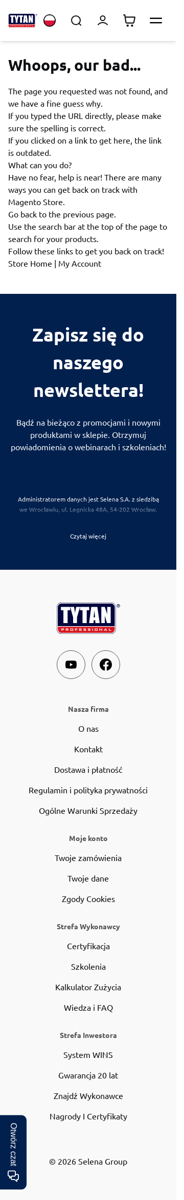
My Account (79, 263)
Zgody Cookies (88, 898)
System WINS (88, 1054)
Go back (22, 214)
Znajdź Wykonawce (88, 1095)
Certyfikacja (88, 946)
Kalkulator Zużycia (88, 987)
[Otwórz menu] (156, 20)
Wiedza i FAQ (88, 1007)
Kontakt (88, 749)
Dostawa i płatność (88, 769)
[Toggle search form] (76, 20)
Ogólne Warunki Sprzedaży (88, 810)
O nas (88, 728)
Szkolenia (88, 966)
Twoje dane (88, 878)
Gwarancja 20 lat (88, 1075)
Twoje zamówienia (88, 857)
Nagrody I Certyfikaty (88, 1116)
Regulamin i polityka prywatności (88, 790)
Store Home (30, 263)
